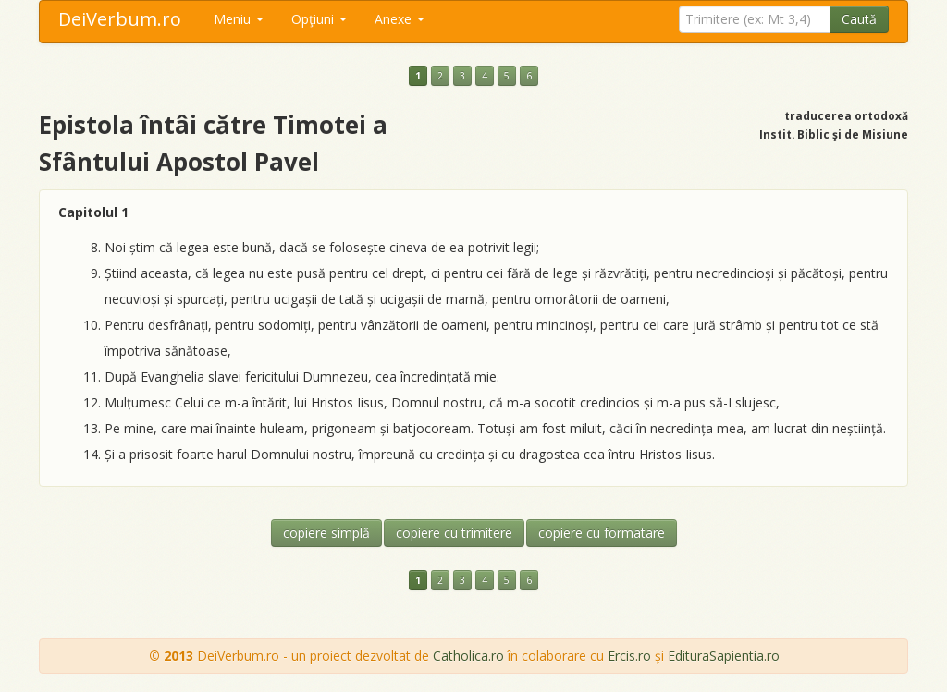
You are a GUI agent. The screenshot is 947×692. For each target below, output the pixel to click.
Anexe (399, 19)
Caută (859, 19)
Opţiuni (319, 19)
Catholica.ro (468, 655)
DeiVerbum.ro (119, 18)
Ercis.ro (629, 655)
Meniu (239, 19)
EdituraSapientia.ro (724, 655)
